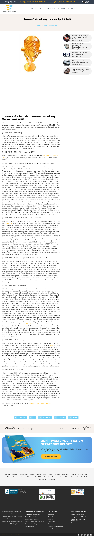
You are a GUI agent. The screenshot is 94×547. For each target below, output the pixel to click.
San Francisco (24, 474)
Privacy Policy (51, 521)
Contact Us (51, 517)
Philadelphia (38, 477)
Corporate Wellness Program (55, 526)
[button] (34, 8)
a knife (19, 202)
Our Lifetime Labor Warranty (32, 514)
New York (84, 477)
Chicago (61, 477)
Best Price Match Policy (31, 524)
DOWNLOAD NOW (51, 456)
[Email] (73, 417)
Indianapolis (51, 479)
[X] (32, 417)
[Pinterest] (45, 417)
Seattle (32, 474)
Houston (76, 477)
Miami (86, 474)
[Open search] (77, 9)
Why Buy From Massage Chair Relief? (34, 521)
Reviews (73, 523)
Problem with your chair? (77, 514)
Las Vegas (57, 474)
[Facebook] (20, 417)
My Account (51, 514)
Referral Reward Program (54, 528)
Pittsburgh (30, 477)
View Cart (87, 1)
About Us (50, 519)
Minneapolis (68, 477)
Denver (50, 474)
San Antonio (65, 474)
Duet (51, 345)
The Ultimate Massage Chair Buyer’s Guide (78, 520)
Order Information (29, 526)
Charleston (47, 477)
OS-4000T (8, 223)
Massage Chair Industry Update (40, 403)
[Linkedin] (60, 417)
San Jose (7, 474)
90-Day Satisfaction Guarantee (33, 517)
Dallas (44, 474)
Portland (38, 474)
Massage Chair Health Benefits (79, 517)
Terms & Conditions (53, 524)
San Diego (15, 474)
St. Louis (80, 474)
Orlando (23, 477)
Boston (54, 477)
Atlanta (9, 477)
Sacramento (42, 479)
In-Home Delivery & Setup (31, 519)
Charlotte (16, 477)
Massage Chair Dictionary (28, 324)
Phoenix (73, 474)
